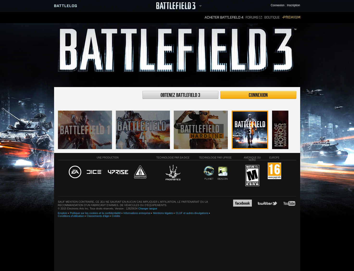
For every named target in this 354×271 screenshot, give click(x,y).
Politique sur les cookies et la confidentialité (95, 213)
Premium (291, 17)
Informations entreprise (137, 213)
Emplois (62, 213)
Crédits (116, 215)
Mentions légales (163, 213)
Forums (254, 17)
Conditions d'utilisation (71, 215)
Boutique (272, 17)
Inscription (293, 5)
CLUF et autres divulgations (192, 213)
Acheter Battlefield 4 (224, 17)
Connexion (258, 95)
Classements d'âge (98, 215)
